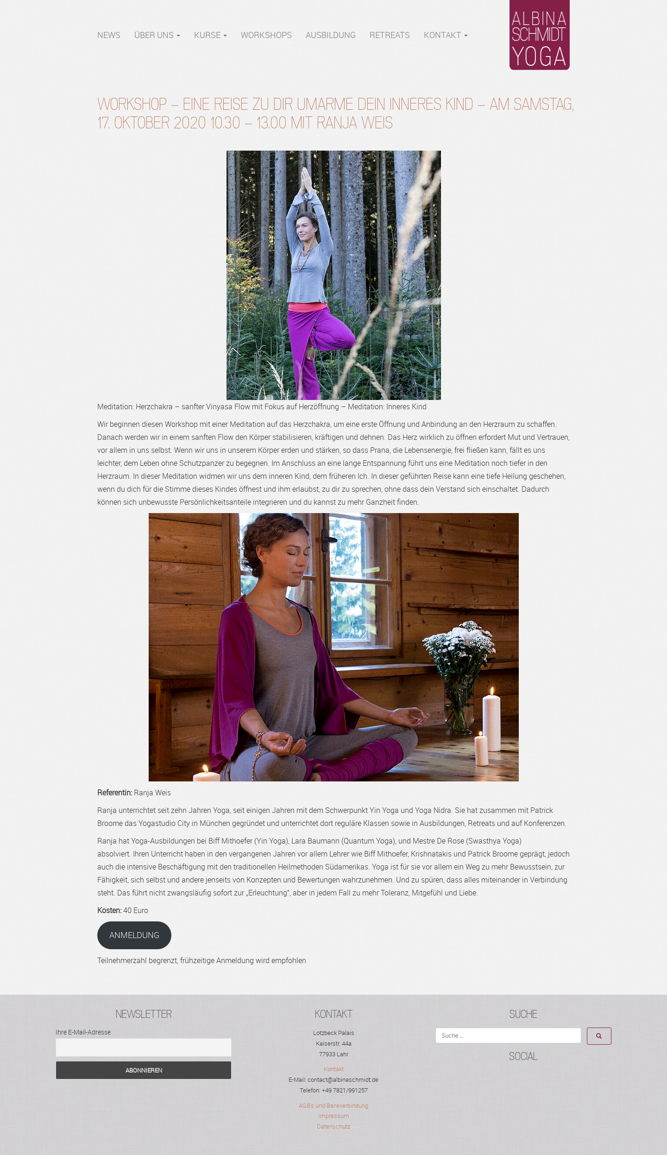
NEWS (108, 34)
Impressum (333, 1115)
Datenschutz (333, 1126)
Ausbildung (331, 34)
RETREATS (390, 34)
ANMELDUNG (134, 934)
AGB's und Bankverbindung (333, 1105)
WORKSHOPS (266, 34)
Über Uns (157, 34)
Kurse (210, 34)
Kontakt (446, 34)
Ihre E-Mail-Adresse (83, 1032)
